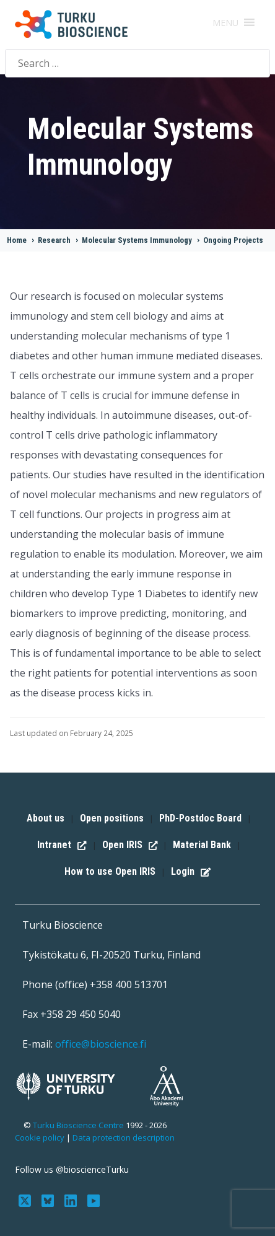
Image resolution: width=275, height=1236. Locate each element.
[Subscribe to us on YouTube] (93, 1199)
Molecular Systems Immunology (137, 240)
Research (54, 240)
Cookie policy (39, 1137)
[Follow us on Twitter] (26, 1199)
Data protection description (123, 1137)
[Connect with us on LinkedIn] (72, 1199)
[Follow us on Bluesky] (49, 1199)
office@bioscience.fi (100, 1044)
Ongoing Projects (233, 240)
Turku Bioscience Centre (79, 1125)
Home (17, 240)
